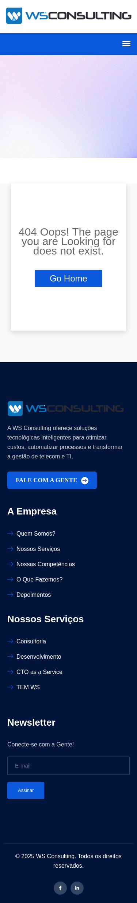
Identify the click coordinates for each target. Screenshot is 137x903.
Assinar (26, 790)
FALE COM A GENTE (52, 480)
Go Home (68, 278)
